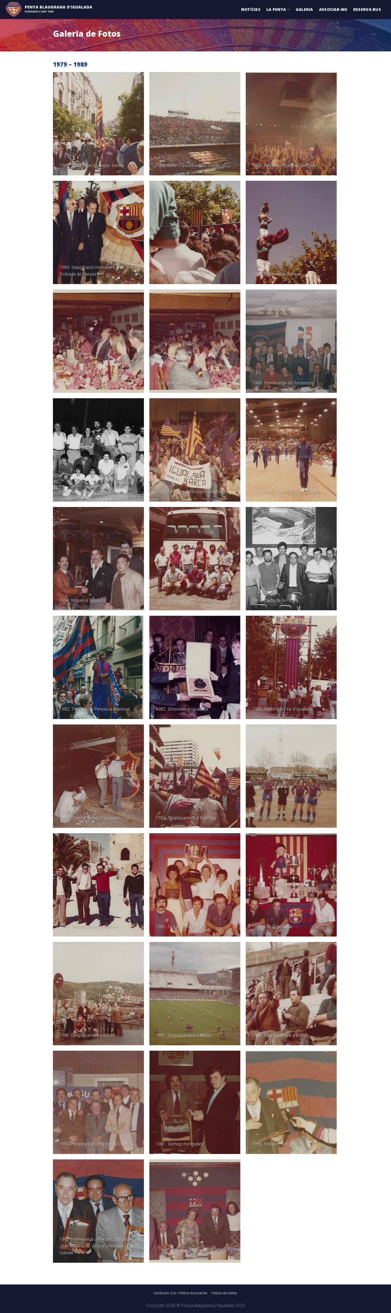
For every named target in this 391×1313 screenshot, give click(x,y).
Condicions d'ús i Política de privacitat (180, 1293)
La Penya (278, 9)
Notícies (250, 9)
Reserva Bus (367, 9)
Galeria (304, 9)
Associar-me (333, 9)
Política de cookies (224, 1293)
